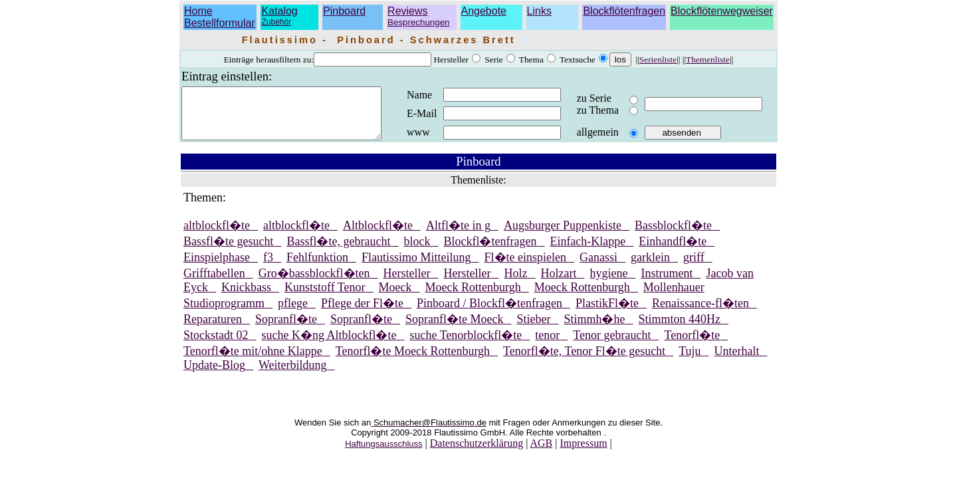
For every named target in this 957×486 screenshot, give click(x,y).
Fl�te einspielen (525, 267)
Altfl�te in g (458, 235)
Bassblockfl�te (673, 235)
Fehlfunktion (317, 267)
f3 (268, 267)
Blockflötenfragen (624, 11)
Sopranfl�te (286, 329)
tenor (547, 345)
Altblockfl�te (378, 235)
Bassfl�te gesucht (228, 251)
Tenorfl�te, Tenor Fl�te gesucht (584, 361)
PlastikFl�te (607, 313)
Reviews (418, 16)
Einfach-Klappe (587, 251)
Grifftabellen (214, 283)
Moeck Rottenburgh (473, 297)
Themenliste (708, 59)
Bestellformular (219, 23)
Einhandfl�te (672, 251)
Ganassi (598, 267)
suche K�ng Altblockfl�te (329, 345)
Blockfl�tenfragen (489, 251)
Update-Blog (214, 375)
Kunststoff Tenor (325, 297)
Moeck (395, 297)
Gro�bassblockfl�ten (314, 283)
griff (693, 267)
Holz (516, 283)
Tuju (689, 361)
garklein (650, 267)
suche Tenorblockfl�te (465, 345)
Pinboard (344, 11)
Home (198, 11)
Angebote (484, 11)
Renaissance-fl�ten (700, 313)
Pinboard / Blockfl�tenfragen (489, 313)
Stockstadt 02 (216, 345)
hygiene (609, 283)
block (416, 251)
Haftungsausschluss (383, 454)
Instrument (667, 283)
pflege (293, 313)
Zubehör (276, 22)
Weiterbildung (293, 375)
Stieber (533, 329)
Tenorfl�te (692, 345)
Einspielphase (216, 267)
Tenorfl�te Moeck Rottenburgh (413, 361)
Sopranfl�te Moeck (454, 329)
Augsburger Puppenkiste (562, 235)
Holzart (559, 283)
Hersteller (407, 283)
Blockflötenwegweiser (722, 11)
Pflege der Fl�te (362, 313)
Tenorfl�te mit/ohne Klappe (252, 361)
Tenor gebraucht (612, 345)
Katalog (279, 11)
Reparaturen (212, 329)
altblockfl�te (216, 235)
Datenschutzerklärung (476, 453)
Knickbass (246, 297)
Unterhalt (737, 361)
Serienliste (658, 59)
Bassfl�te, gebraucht (338, 251)
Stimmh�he (594, 329)
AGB (541, 453)
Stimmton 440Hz (679, 329)
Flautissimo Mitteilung (416, 267)
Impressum (583, 453)
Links (539, 11)
